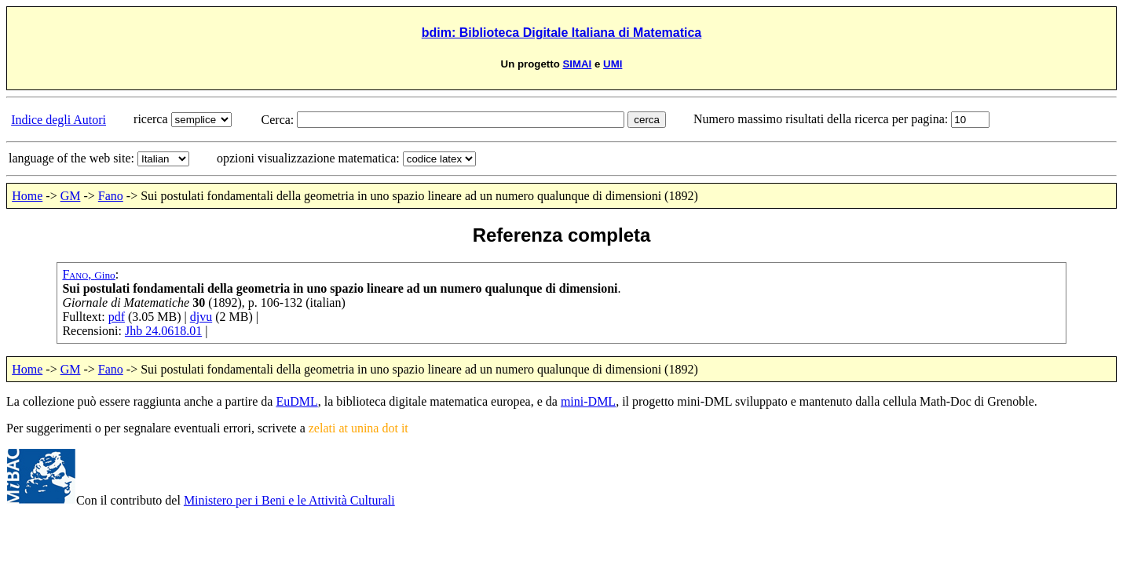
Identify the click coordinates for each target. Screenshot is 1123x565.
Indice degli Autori (58, 119)
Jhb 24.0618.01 (163, 330)
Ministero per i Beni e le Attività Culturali (289, 500)
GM (70, 195)
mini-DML (588, 401)
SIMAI (576, 64)
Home (27, 195)
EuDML (296, 401)
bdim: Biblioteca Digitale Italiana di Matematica (562, 32)
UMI (612, 64)
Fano (110, 195)
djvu (201, 316)
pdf (116, 316)
